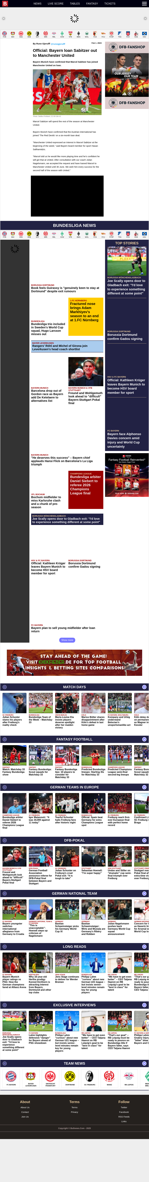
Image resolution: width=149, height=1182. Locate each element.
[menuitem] (16, 4)
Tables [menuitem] (75, 3)
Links (123, 1164)
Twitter (124, 1150)
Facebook (124, 1155)
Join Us (25, 1159)
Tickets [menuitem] (109, 3)
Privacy (74, 1155)
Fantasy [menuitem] (92, 3)
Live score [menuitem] (56, 3)
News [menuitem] (37, 3)
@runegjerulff (58, 87)
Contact (25, 1155)
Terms (75, 1150)
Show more (67, 683)
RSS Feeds (124, 1159)
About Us (25, 1150)
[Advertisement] (74, 50)
